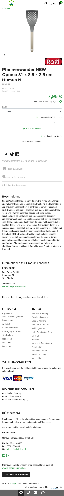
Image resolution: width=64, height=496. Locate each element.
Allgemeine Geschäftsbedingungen (12, 315)
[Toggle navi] (5, 3)
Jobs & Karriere (39, 321)
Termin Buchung (39, 354)
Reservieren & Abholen (32, 141)
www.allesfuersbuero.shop (13, 468)
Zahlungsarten (38, 328)
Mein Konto (7, 339)
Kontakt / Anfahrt (39, 351)
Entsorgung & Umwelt (11, 331)
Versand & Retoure (40, 325)
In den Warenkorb (33, 129)
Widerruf (6, 324)
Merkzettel (6, 342)
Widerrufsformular (10, 328)
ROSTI (6, 85)
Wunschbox (37, 358)
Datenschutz (7, 320)
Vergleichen (7, 335)
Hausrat (6, 8)
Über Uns (36, 336)
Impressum (7, 346)
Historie (35, 339)
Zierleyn (12, 484)
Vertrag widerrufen (16, 474)
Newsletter (37, 347)
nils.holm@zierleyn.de (17, 449)
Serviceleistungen (40, 317)
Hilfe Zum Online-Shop (42, 332)
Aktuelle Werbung (40, 313)
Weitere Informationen (42, 343)
